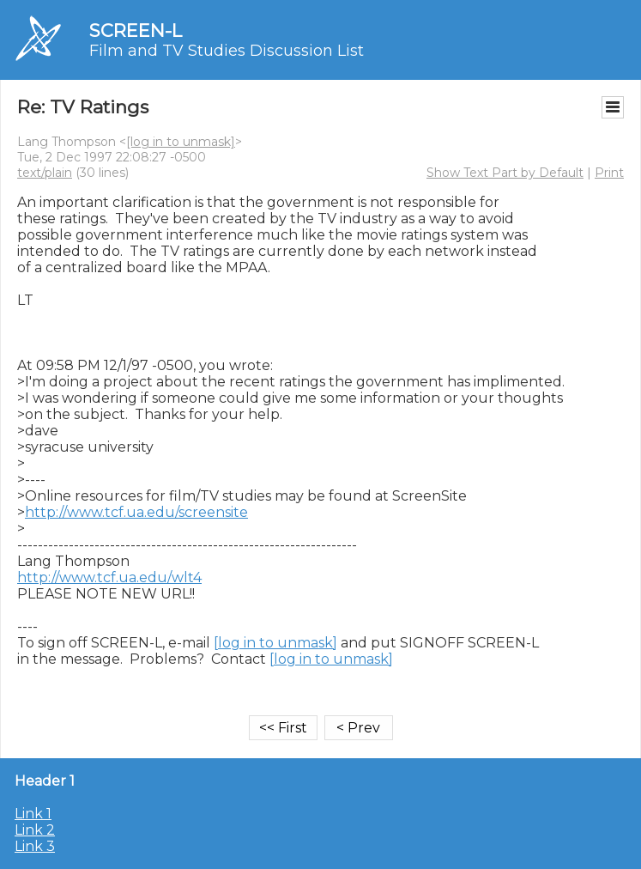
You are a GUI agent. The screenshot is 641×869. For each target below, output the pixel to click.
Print (609, 172)
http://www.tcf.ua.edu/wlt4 (109, 577)
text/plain (44, 172)
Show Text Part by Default (505, 172)
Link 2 (35, 830)
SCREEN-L (135, 30)
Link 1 (33, 813)
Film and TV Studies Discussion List (226, 50)
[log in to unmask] (180, 141)
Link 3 (35, 846)
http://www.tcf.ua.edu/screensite (136, 512)
